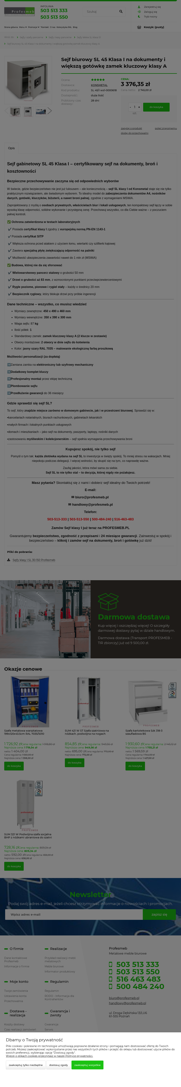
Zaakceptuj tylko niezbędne (26, 1065)
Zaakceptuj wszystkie (87, 1065)
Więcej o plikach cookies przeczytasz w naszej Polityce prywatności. (49, 1056)
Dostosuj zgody (58, 1065)
